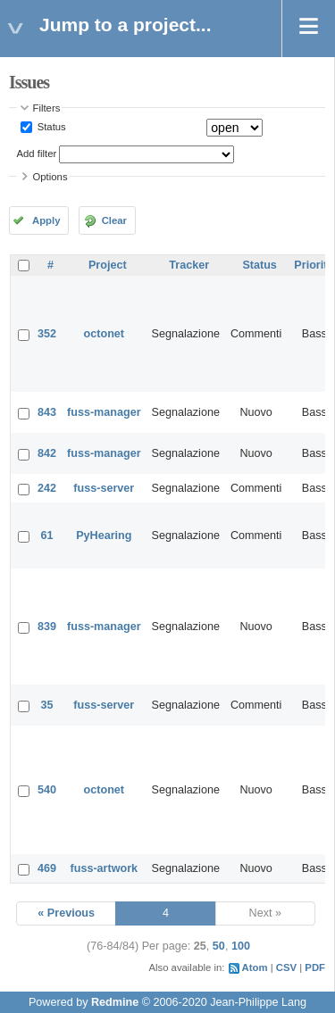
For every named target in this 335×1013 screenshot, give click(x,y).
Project (107, 265)
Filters (47, 108)
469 (47, 868)
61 (47, 535)
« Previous (66, 913)
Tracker (189, 265)
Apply (46, 220)
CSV (286, 967)
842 (47, 453)
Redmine (114, 1002)
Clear (114, 220)
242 (47, 488)
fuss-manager (104, 412)
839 (47, 626)
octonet (104, 334)
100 (240, 946)
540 (47, 790)
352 (47, 334)
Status (50, 126)
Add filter (37, 153)
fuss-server (103, 488)
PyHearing (103, 535)
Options (50, 176)
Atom (255, 967)
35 (47, 705)
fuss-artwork (104, 868)
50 (219, 946)
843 (47, 412)
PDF (315, 967)
